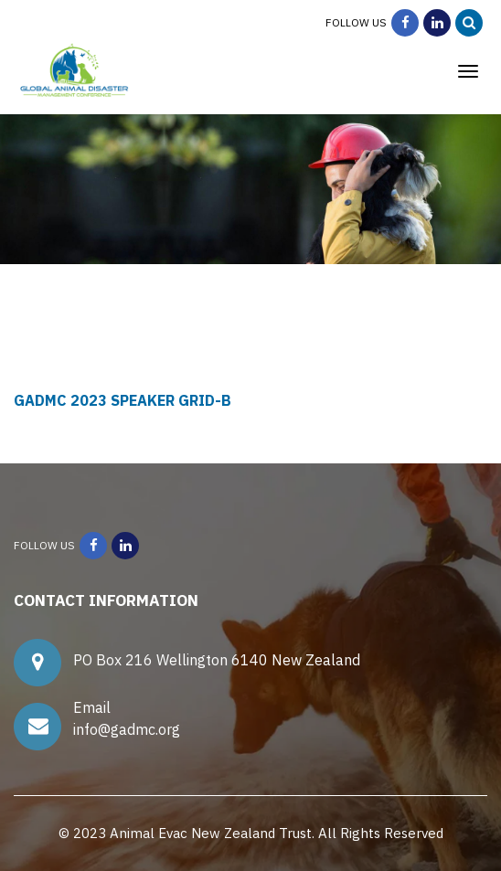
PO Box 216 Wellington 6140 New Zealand (220, 660)
